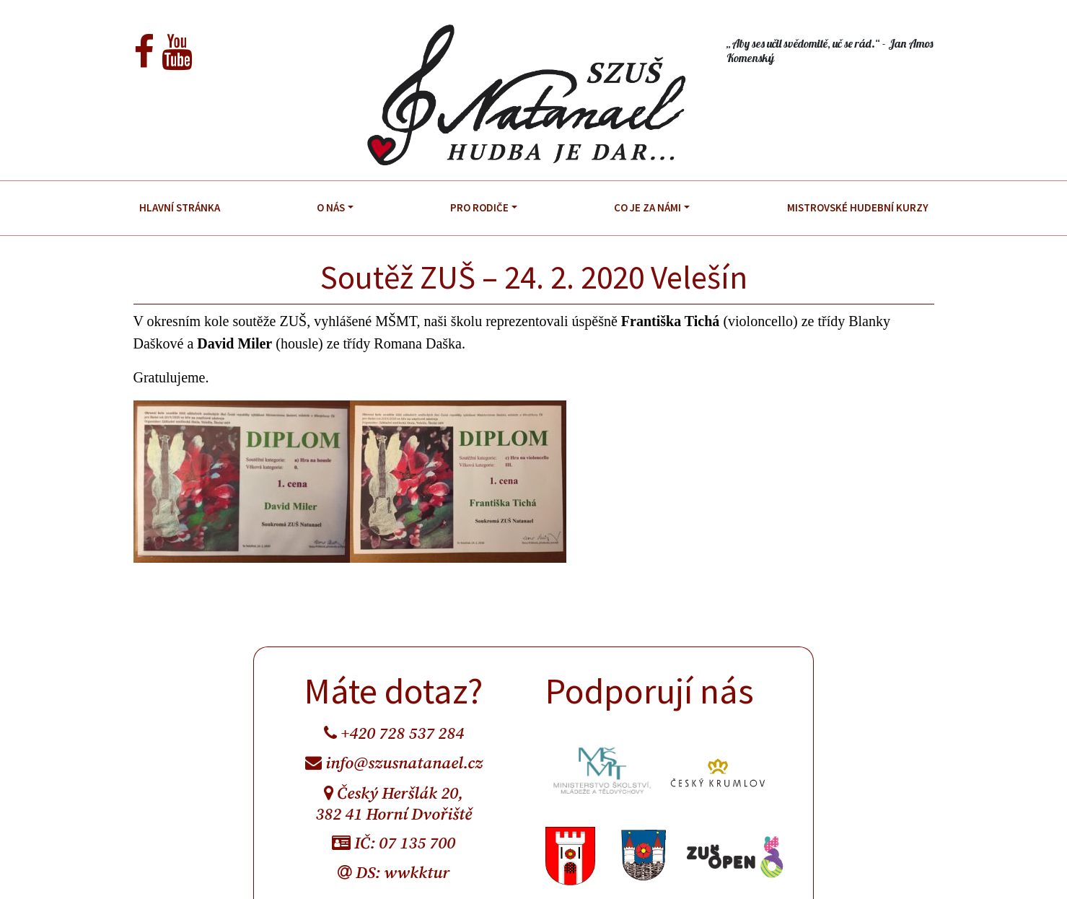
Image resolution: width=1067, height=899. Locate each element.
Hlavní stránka (179, 207)
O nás (331, 207)
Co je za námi (647, 207)
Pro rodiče (479, 207)
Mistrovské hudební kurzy (857, 207)
